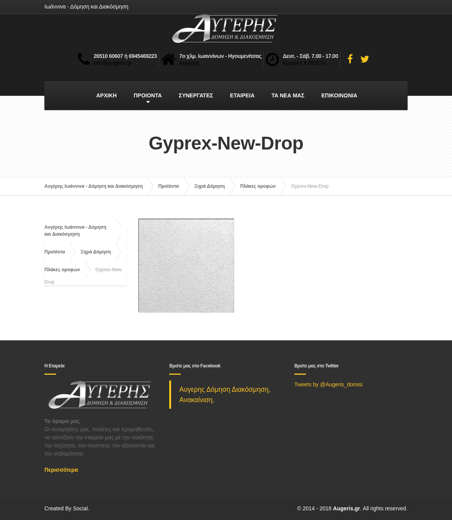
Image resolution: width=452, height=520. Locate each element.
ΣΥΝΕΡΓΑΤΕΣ (196, 95)
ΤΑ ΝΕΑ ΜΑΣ (288, 95)
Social (80, 508)
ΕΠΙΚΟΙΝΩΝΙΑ (339, 95)
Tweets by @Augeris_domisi (328, 384)
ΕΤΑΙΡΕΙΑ (242, 95)
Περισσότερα (61, 470)
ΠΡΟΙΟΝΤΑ (148, 95)
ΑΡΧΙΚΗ (106, 95)
